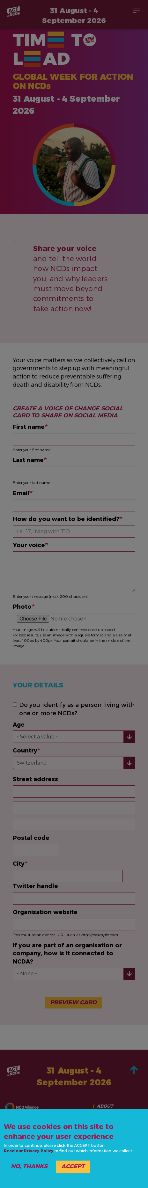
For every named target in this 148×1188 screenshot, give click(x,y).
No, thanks (29, 1166)
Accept (73, 1166)
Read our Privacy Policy (28, 1150)
